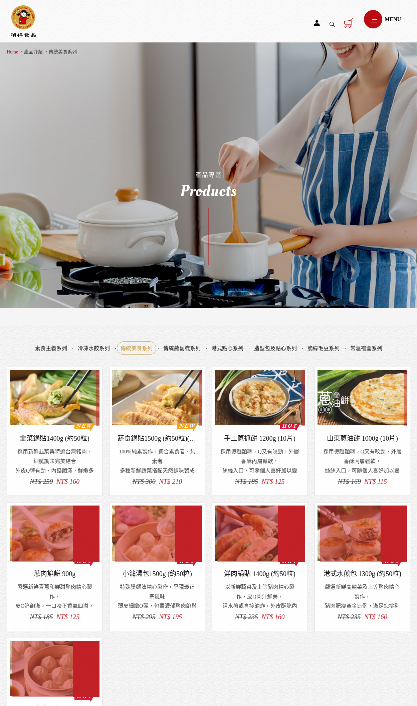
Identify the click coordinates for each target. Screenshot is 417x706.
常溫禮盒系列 (366, 348)
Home (12, 51)
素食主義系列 (51, 348)
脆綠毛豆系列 (323, 348)
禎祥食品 (23, 21)
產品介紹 (33, 51)
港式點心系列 (227, 348)
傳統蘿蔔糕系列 (182, 348)
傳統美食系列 (63, 51)
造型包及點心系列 (275, 348)
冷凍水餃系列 (94, 348)
